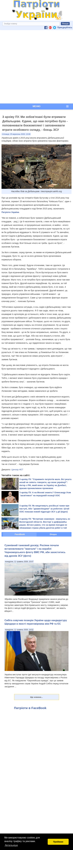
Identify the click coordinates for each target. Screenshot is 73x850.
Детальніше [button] (11, 845)
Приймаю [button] (58, 842)
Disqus (53, 534)
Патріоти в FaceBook (30, 708)
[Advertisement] (36, 67)
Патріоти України (10, 212)
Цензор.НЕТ (17, 469)
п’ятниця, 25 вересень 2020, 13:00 (16, 134)
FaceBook (20, 534)
